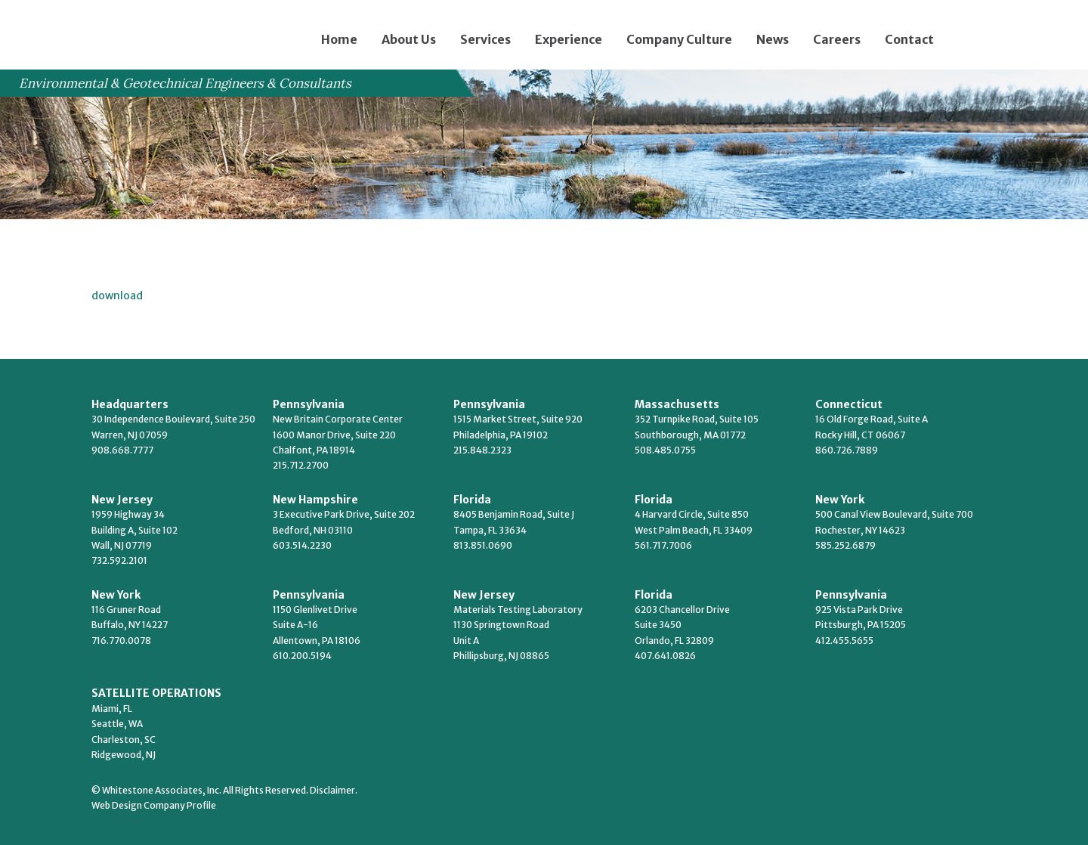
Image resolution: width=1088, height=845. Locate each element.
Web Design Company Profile (153, 805)
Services (485, 39)
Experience (568, 39)
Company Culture (679, 39)
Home (339, 39)
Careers (837, 39)
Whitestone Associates (150, 31)
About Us (409, 39)
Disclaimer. (333, 790)
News (772, 39)
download (117, 295)
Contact (909, 39)
